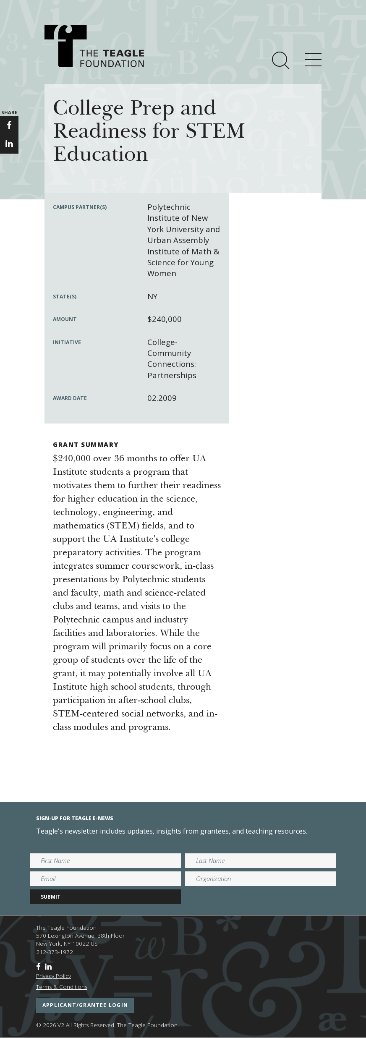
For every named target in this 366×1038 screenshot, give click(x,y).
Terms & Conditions (61, 987)
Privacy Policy (53, 976)
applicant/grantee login (85, 1005)
